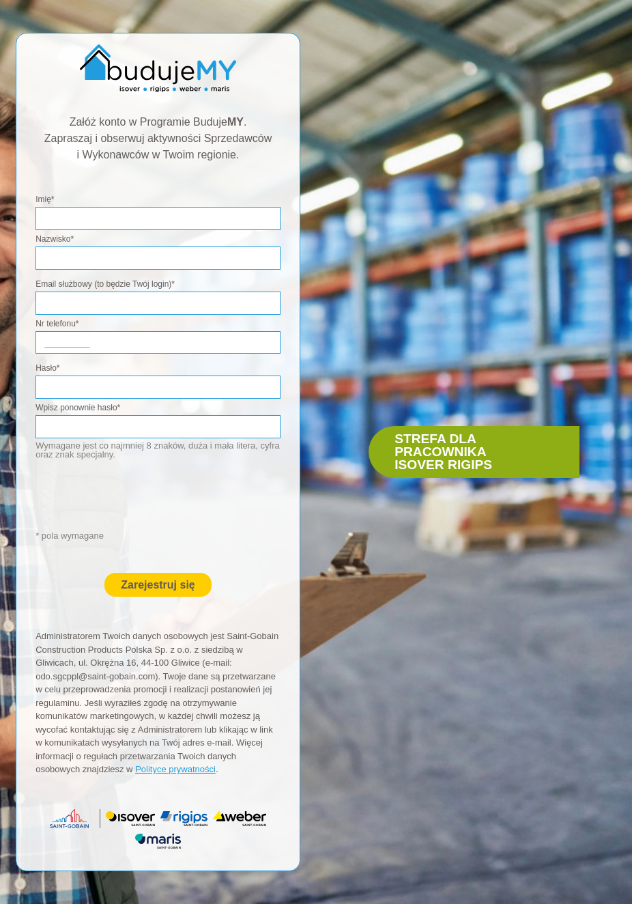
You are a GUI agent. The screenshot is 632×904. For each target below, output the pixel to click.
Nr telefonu (56, 323)
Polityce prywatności (175, 769)
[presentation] (161, 501)
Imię (44, 199)
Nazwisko (54, 239)
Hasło (47, 368)
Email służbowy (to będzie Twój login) (105, 284)
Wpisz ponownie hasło (77, 407)
